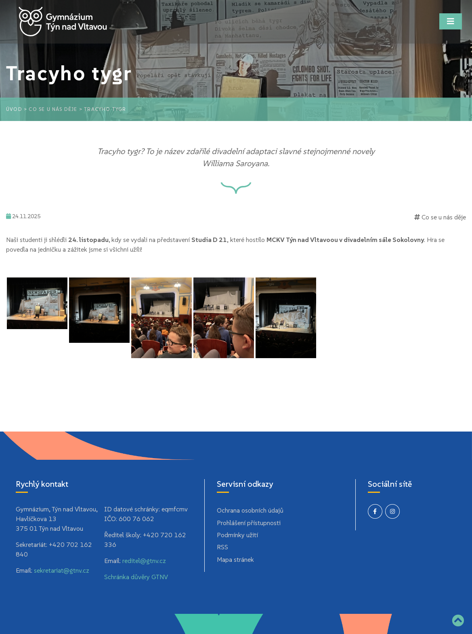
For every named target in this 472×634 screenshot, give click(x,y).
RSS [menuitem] (222, 547)
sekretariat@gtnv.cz (61, 570)
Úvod (14, 109)
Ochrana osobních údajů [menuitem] (250, 510)
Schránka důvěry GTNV (136, 577)
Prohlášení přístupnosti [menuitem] (249, 523)
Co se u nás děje (53, 109)
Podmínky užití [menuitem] (237, 535)
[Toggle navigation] (450, 21)
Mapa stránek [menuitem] (235, 559)
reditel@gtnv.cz (144, 561)
